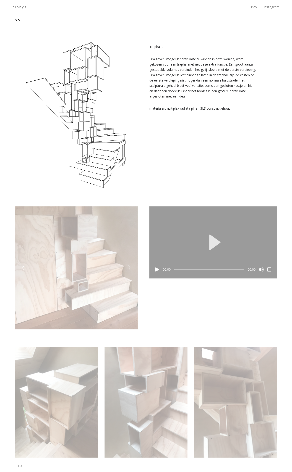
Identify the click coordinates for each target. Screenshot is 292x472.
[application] (212, 243)
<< (17, 20)
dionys (20, 7)
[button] (212, 242)
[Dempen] (260, 269)
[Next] (129, 268)
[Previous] (24, 268)
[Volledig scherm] (268, 269)
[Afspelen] (157, 269)
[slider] (208, 270)
